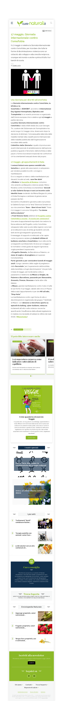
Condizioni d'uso (23, 691)
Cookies (43, 691)
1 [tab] (30, 376)
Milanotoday (22, 317)
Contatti (29, 685)
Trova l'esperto (41, 685)
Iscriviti (31, 662)
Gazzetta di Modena (30, 182)
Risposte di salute (30, 687)
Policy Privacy (34, 691)
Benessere (27, 329)
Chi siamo (18, 685)
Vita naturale (18, 329)
